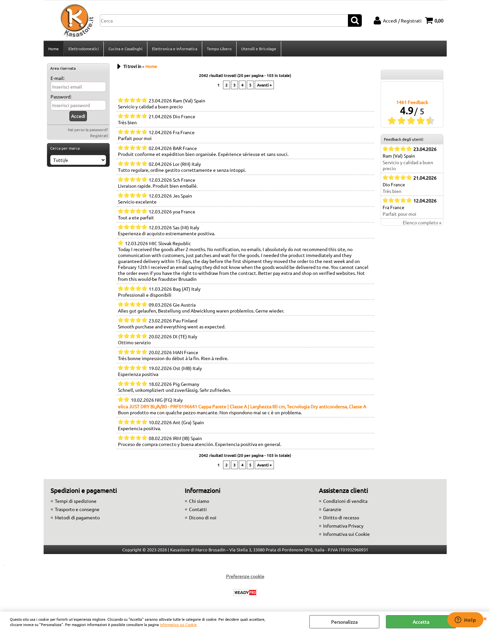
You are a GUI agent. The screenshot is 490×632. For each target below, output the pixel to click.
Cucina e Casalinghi (125, 48)
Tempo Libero (219, 48)
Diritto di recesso (341, 517)
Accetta (421, 622)
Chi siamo (199, 501)
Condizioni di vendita (345, 501)
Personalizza (344, 622)
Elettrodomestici (83, 48)
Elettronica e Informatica (174, 48)
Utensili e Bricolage (258, 48)
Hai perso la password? (88, 129)
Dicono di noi (202, 517)
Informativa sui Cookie (178, 624)
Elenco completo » (422, 222)
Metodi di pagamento (77, 517)
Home (53, 48)
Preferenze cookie (245, 576)
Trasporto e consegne (77, 509)
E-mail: (57, 78)
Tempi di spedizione (75, 501)
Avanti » (264, 85)
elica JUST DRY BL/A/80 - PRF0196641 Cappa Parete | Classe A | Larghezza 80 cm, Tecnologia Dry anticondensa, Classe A (242, 406)
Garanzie (332, 509)
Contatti (198, 509)
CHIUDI (485, 618)
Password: (61, 96)
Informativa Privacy (343, 526)
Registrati (99, 135)
